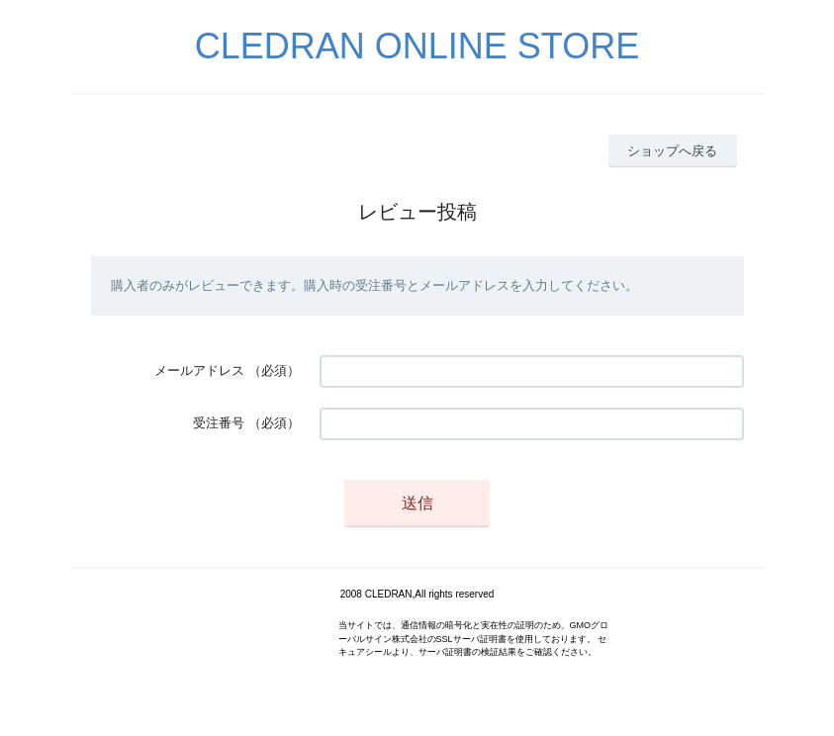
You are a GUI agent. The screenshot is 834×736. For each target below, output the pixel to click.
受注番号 (218, 422)
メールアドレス (199, 370)
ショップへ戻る (672, 150)
